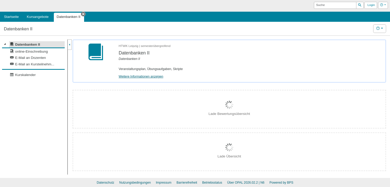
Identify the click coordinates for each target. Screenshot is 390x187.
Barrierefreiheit (186, 182)
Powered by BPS (281, 182)
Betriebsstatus (212, 182)
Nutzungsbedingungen (135, 182)
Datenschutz (105, 182)
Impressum (163, 182)
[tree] (33, 59)
